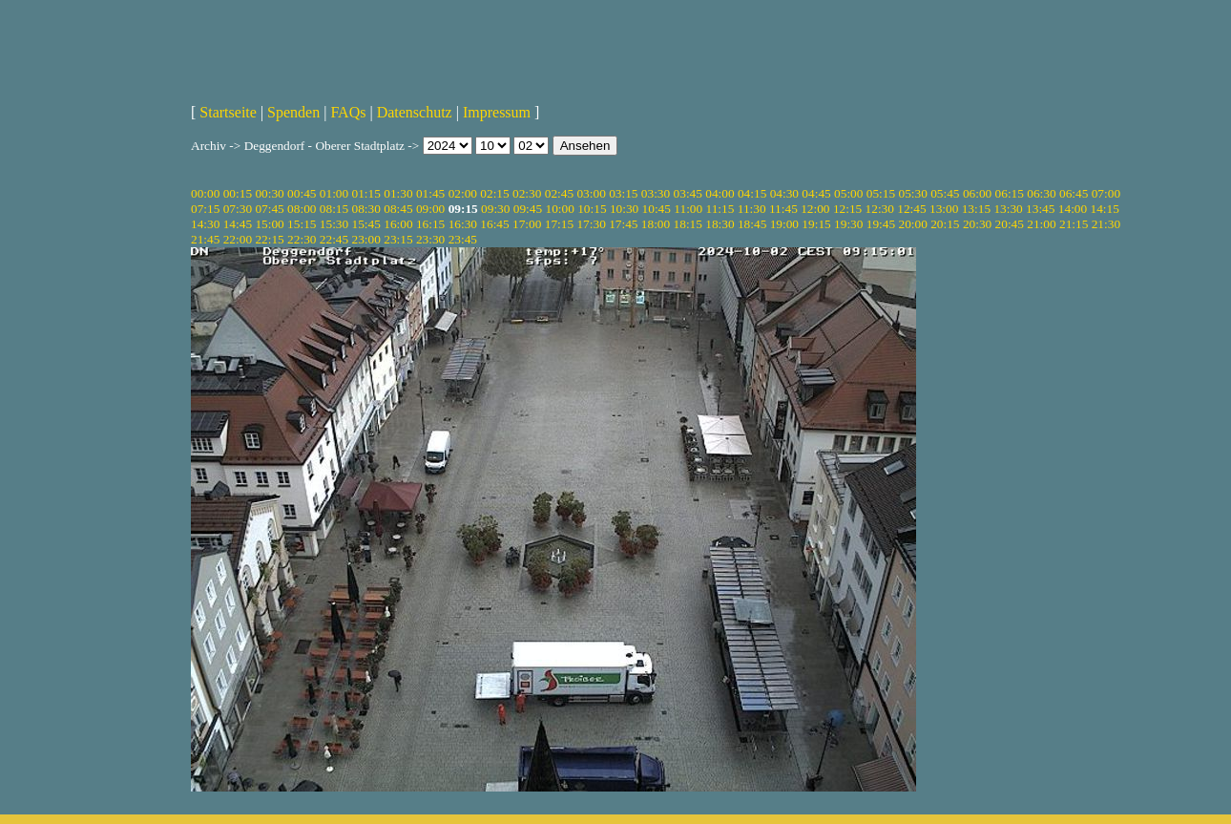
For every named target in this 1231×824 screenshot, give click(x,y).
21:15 (1073, 224)
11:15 (720, 208)
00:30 (269, 193)
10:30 (624, 208)
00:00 (205, 193)
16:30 (463, 224)
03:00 (590, 193)
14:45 (237, 224)
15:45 (366, 224)
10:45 (656, 208)
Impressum (497, 112)
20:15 (944, 224)
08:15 (334, 208)
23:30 (430, 239)
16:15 (430, 224)
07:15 (205, 208)
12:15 (847, 208)
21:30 (1106, 224)
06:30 (1041, 193)
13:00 (943, 208)
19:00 (784, 224)
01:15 (366, 193)
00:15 (237, 193)
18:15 (688, 224)
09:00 (430, 208)
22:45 (334, 239)
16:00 (398, 224)
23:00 (366, 239)
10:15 (591, 208)
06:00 (977, 193)
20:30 (977, 224)
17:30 (590, 224)
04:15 (752, 193)
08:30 (366, 208)
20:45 (1009, 224)
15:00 (269, 224)
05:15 (880, 193)
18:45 (752, 224)
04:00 (719, 193)
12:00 (815, 208)
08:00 (301, 208)
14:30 (205, 224)
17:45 (623, 224)
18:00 (655, 224)
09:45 (527, 208)
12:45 (911, 208)
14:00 (1072, 208)
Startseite (228, 112)
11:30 (752, 208)
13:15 (976, 208)
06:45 (1073, 193)
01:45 (430, 193)
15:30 (334, 224)
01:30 (398, 193)
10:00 (559, 208)
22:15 (269, 239)
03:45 (688, 193)
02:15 (494, 193)
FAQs (347, 112)
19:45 (880, 224)
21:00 (1041, 224)
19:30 (848, 224)
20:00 (912, 224)
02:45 (559, 193)
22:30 (301, 239)
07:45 (269, 208)
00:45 (301, 193)
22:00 (237, 239)
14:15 (1105, 208)
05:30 (912, 193)
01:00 (334, 193)
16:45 (494, 224)
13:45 (1040, 208)
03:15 (623, 193)
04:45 (816, 193)
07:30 (237, 208)
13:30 (1007, 208)
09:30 (495, 208)
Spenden (293, 112)
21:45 (205, 239)
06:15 (1009, 193)
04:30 (784, 193)
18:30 (719, 224)
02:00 (463, 193)
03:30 (655, 193)
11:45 (783, 208)
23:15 (398, 239)
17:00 (526, 224)
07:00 (1106, 193)
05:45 (944, 193)
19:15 (816, 224)
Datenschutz (414, 112)
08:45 (398, 208)
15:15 (301, 224)
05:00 (848, 193)
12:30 (880, 208)
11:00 (688, 208)
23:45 (463, 239)
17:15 (559, 224)
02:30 (526, 193)
